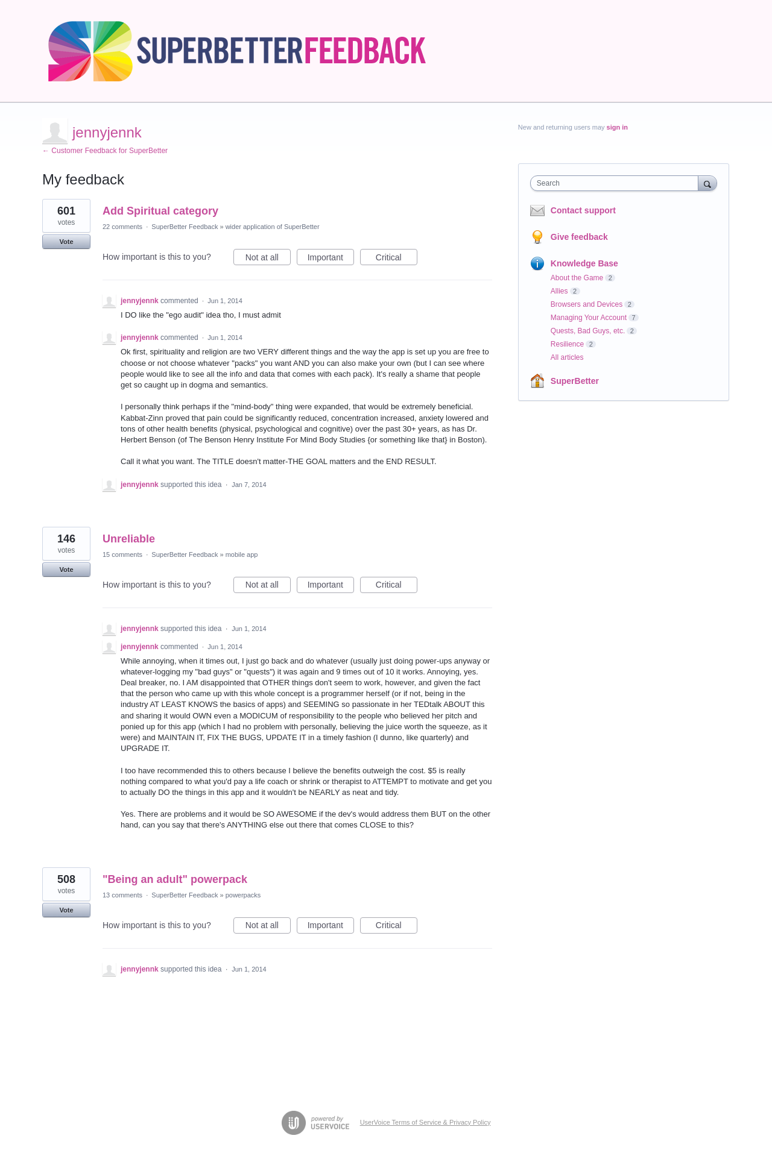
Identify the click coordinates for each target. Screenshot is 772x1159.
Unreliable (129, 539)
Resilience (567, 344)
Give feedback (579, 237)
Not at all (268, 259)
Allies (559, 291)
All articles (567, 357)
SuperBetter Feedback (184, 226)
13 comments (122, 895)
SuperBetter (575, 381)
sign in (617, 127)
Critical (396, 259)
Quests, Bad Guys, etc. (588, 331)
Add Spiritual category (160, 211)
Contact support (583, 210)
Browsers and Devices (586, 304)
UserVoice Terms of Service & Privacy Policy (425, 1122)
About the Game (577, 278)
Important (331, 259)
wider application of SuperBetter (273, 226)
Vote (66, 241)
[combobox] (617, 183)
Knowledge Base (584, 263)
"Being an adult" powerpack (175, 879)
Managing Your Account (589, 317)
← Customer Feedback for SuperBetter (105, 150)
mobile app (242, 554)
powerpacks (243, 895)
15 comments (122, 554)
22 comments (122, 226)
